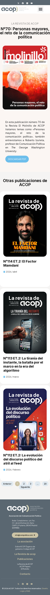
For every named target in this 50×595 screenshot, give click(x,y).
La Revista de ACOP (25, 564)
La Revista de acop (25, 554)
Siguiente (25, 487)
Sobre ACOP (20, 547)
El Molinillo (25, 569)
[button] (40, 9)
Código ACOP (29, 549)
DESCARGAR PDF (17, 159)
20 (46, 483)
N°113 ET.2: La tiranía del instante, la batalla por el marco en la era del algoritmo (23, 364)
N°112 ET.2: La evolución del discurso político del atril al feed (23, 459)
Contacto (25, 574)
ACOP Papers (25, 567)
